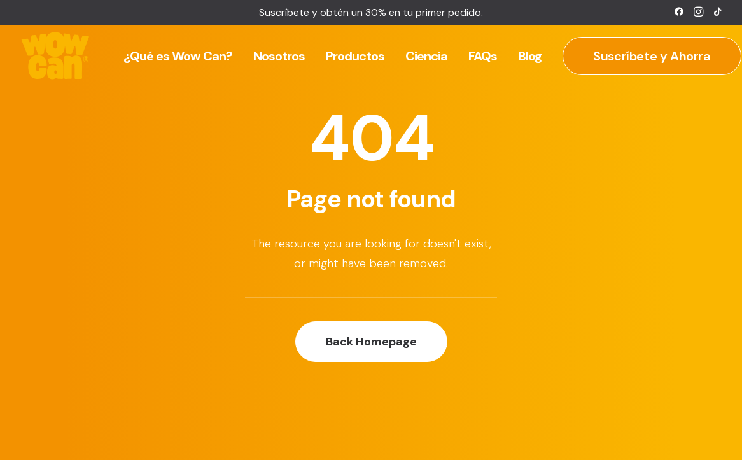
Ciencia (426, 56)
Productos (355, 56)
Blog (530, 56)
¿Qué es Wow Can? (177, 56)
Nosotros (279, 56)
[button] (679, 11)
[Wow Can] (56, 56)
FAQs (482, 56)
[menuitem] (679, 11)
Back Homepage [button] (371, 341)
